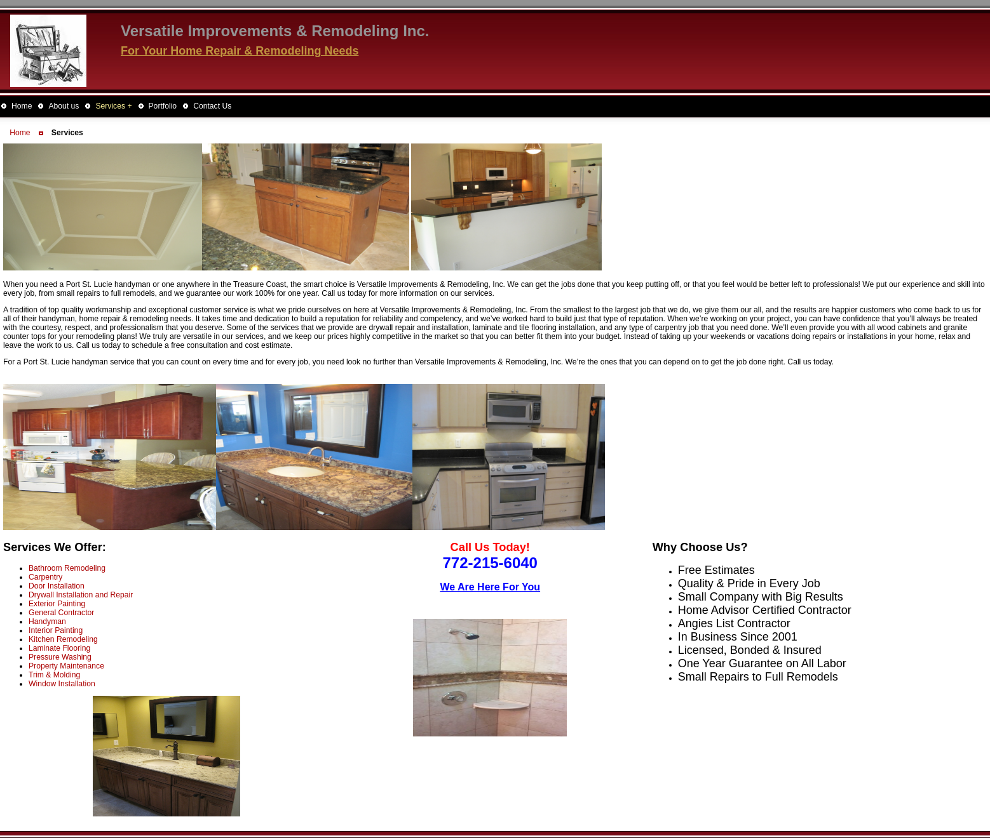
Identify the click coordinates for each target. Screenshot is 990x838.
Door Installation (57, 586)
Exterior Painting (57, 603)
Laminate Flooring (59, 648)
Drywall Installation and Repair (81, 594)
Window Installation (62, 683)
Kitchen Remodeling (63, 639)
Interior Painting (56, 630)
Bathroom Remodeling (67, 568)
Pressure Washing (60, 657)
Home (20, 132)
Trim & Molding (54, 674)
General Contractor (61, 612)
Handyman (47, 621)
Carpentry (45, 577)
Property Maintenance (66, 666)
